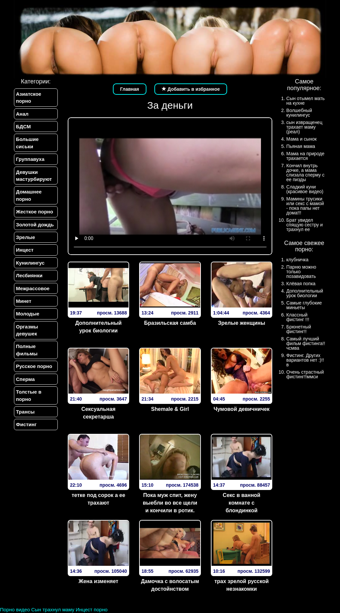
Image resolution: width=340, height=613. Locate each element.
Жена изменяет (98, 581)
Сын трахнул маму (52, 609)
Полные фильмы (27, 350)
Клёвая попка (300, 283)
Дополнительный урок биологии (98, 326)
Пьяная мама (300, 146)
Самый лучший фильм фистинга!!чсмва (305, 343)
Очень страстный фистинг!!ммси (305, 374)
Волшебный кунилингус (299, 112)
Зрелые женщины (241, 323)
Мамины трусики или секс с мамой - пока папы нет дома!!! (305, 205)
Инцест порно (92, 609)
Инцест (25, 250)
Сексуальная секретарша (98, 413)
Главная (129, 89)
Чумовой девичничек (241, 409)
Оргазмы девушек (27, 330)
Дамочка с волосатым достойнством (170, 585)
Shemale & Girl (170, 409)
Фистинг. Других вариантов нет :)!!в (305, 360)
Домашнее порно (29, 195)
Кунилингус (30, 263)
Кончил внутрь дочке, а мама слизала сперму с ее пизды (305, 172)
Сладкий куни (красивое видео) (304, 189)
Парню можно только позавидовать (301, 272)
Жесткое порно (34, 211)
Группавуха (30, 159)
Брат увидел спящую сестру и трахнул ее (304, 225)
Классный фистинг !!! (297, 317)
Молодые (27, 314)
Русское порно (34, 366)
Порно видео (15, 609)
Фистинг (26, 425)
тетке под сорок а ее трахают (98, 499)
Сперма (25, 379)
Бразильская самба (170, 323)
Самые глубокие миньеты (304, 305)
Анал (22, 114)
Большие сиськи (27, 142)
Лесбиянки (29, 275)
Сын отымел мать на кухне (305, 100)
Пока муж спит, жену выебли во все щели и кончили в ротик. (170, 502)
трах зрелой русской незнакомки (241, 585)
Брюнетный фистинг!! (298, 329)
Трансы (25, 412)
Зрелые (25, 237)
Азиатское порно (28, 97)
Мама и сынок (301, 139)
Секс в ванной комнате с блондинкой (241, 502)
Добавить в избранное (191, 89)
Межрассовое (32, 288)
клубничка (297, 259)
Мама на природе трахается (305, 156)
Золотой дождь (35, 224)
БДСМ (23, 126)
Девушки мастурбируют (34, 175)
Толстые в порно (29, 395)
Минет (23, 301)
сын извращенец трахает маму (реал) (304, 127)
